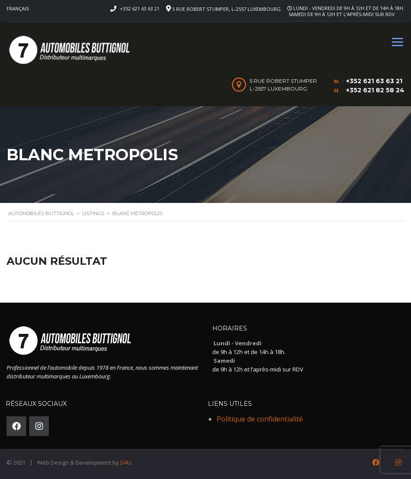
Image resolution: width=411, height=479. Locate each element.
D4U (125, 462)
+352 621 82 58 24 (375, 90)
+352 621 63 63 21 (140, 8)
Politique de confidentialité (260, 419)
